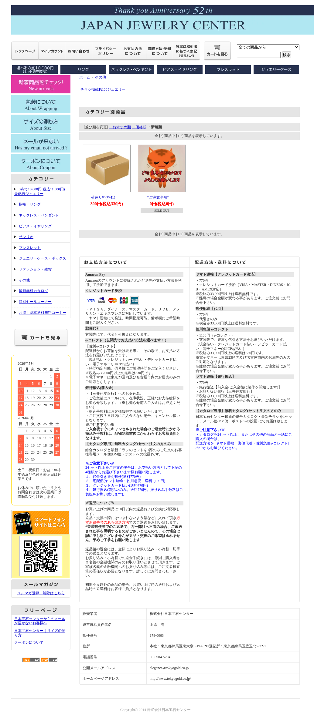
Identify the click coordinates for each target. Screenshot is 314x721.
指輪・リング (30, 204)
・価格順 (139, 127)
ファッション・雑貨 (35, 269)
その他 (24, 280)
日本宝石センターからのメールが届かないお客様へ (39, 621)
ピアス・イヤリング (35, 226)
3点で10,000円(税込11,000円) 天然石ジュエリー (41, 191)
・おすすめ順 (120, 127)
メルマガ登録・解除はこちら (41, 593)
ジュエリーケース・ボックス (42, 258)
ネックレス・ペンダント (39, 215)
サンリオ (26, 237)
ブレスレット (30, 248)
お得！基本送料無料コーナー (42, 312)
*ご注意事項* (158, 197)
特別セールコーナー (35, 302)
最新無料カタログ (33, 291)
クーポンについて (28, 642)
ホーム (84, 77)
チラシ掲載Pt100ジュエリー (102, 89)
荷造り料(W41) (103, 197)
